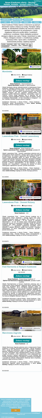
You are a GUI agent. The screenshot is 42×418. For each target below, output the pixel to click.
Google (27, 399)
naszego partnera (19, 104)
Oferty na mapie (17, 19)
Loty (5, 22)
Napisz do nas (21, 414)
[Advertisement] (21, 394)
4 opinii (38, 280)
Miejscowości (27, 19)
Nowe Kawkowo (34, 50)
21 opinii (27, 85)
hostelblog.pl (37, 1)
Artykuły (36, 22)
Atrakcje (26, 22)
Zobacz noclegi (22, 81)
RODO (20, 407)
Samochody (16, 22)
